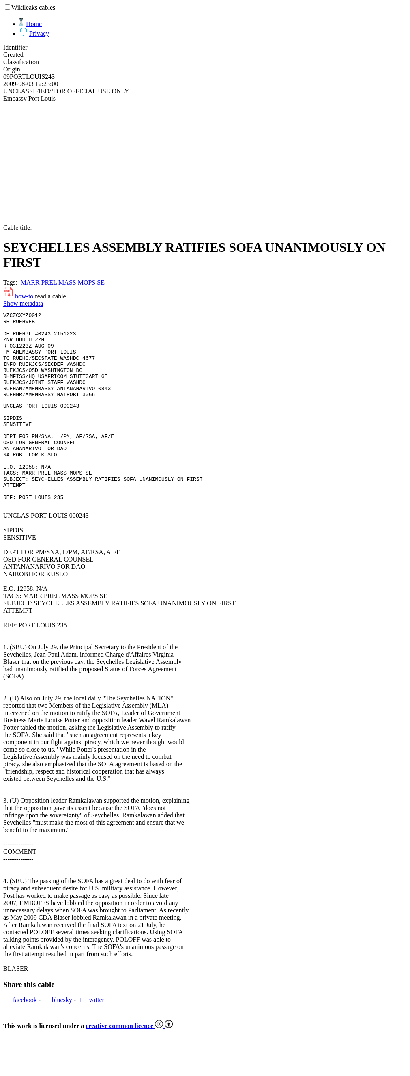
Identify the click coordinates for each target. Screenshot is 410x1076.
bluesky (57, 1037)
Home (34, 23)
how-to (18, 296)
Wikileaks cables (33, 7)
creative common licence (129, 1063)
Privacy (39, 33)
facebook (20, 1037)
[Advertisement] (205, 163)
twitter (90, 1037)
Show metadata (23, 303)
